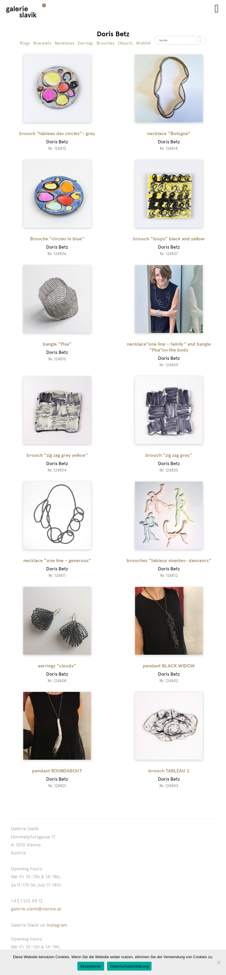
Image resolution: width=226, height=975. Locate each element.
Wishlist (143, 43)
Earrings (85, 43)
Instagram (56, 925)
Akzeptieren (90, 966)
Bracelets (42, 43)
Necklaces (64, 43)
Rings (25, 43)
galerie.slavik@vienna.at (36, 909)
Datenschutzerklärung (129, 966)
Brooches (105, 43)
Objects (125, 43)
